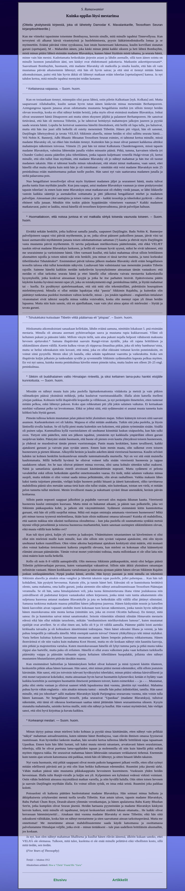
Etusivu (59, 880)
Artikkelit (120, 880)
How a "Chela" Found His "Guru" (65, 865)
